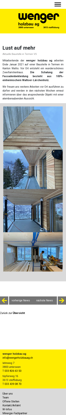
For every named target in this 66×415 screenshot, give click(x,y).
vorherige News (15, 300)
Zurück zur (12, 313)
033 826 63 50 (13, 370)
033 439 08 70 (13, 384)
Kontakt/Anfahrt (11, 405)
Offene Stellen (10, 401)
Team (5, 397)
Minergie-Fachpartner (14, 413)
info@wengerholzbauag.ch (17, 357)
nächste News (51, 300)
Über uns (7, 393)
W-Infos (7, 409)
